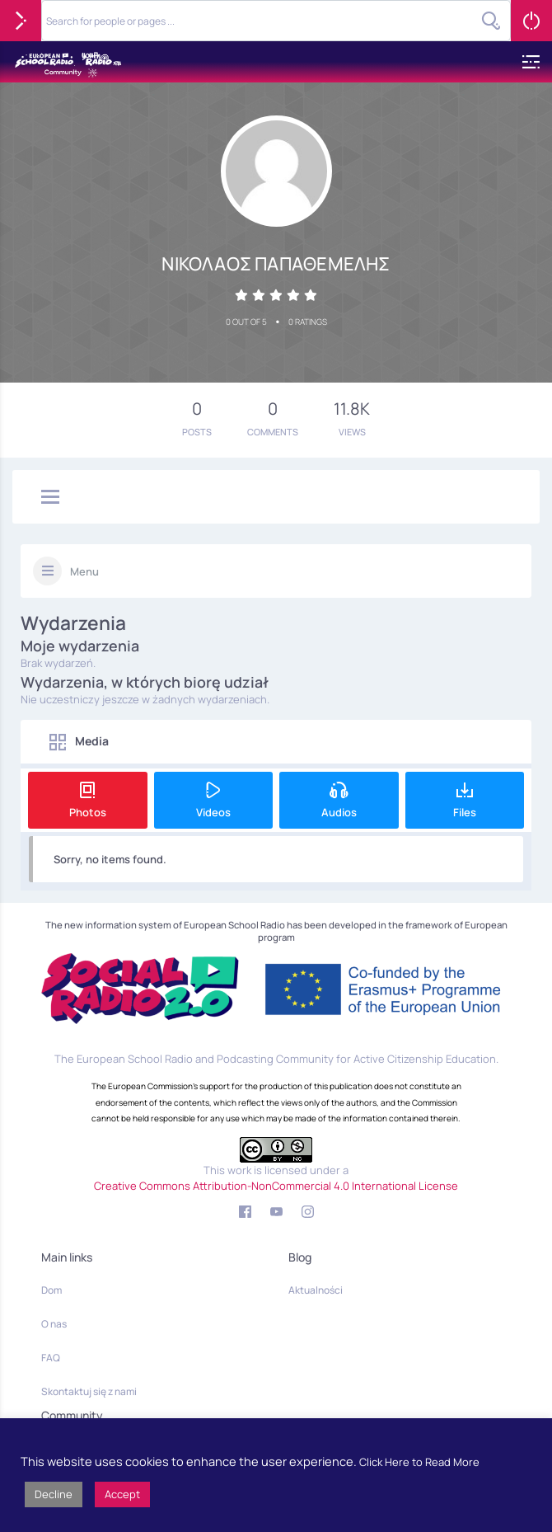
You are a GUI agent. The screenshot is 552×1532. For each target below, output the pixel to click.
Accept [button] (122, 1494)
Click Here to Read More (419, 1461)
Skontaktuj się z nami (89, 1391)
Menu (84, 571)
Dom (51, 1290)
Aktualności (315, 1290)
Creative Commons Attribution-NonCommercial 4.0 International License (276, 1185)
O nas (54, 1324)
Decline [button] (54, 1494)
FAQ (50, 1358)
